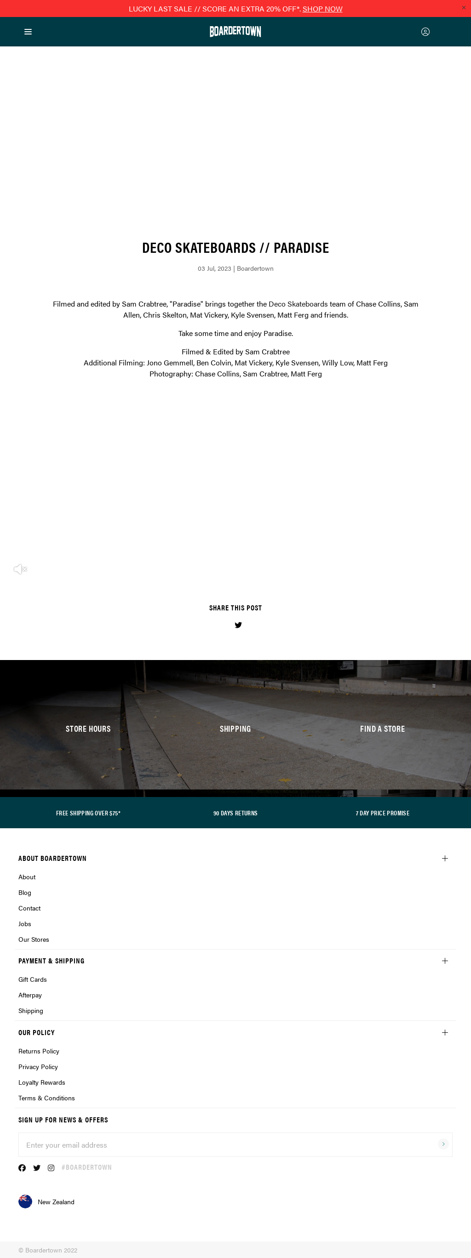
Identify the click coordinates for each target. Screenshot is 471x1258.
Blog (24, 892)
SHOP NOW (323, 8)
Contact (29, 907)
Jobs (24, 923)
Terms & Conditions (46, 1097)
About (26, 876)
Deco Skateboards (298, 303)
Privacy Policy (38, 1066)
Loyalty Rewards (41, 1082)
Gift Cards (32, 979)
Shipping (30, 1010)
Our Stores (33, 939)
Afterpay (30, 994)
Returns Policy (38, 1050)
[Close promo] (463, 7)
